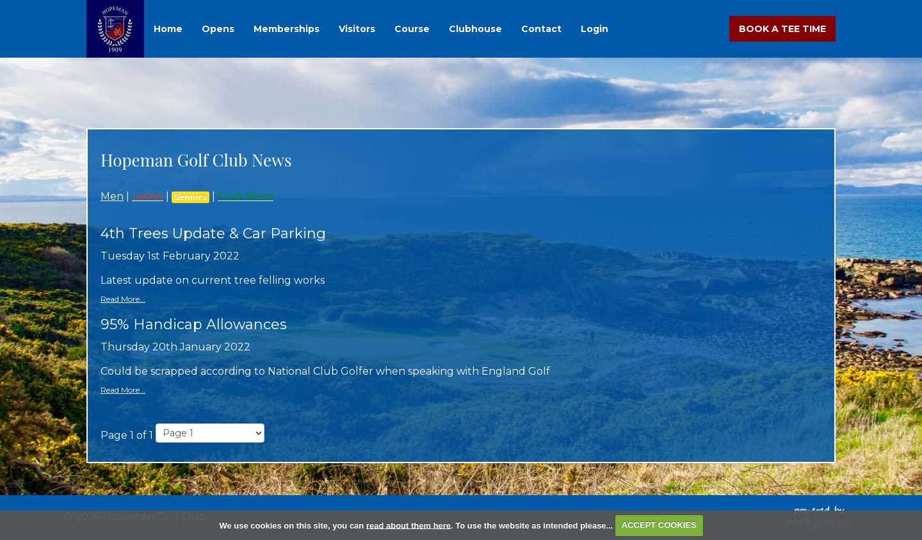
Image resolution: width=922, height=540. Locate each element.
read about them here (408, 525)
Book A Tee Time (782, 29)
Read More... (123, 299)
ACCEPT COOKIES (659, 525)
